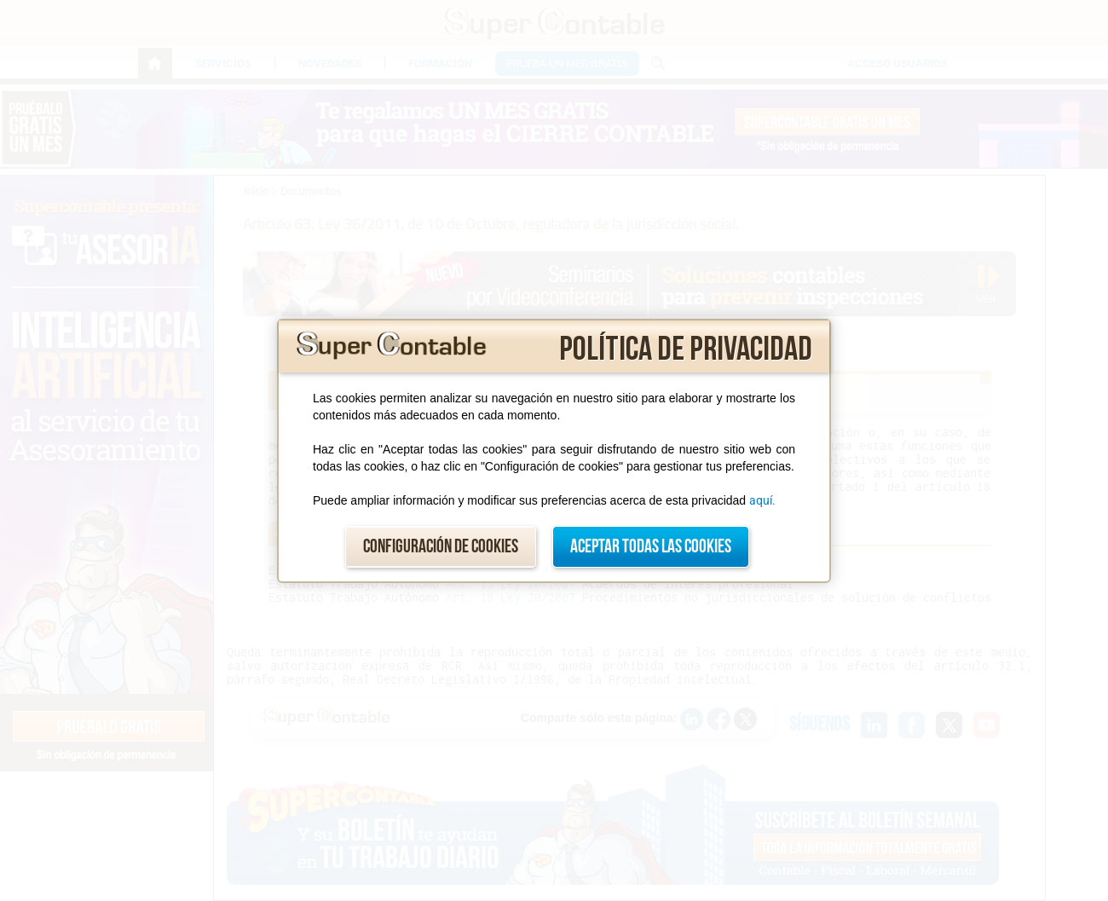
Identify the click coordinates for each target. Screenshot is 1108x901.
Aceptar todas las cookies (650, 546)
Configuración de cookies (440, 546)
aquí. (762, 500)
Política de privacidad (685, 349)
